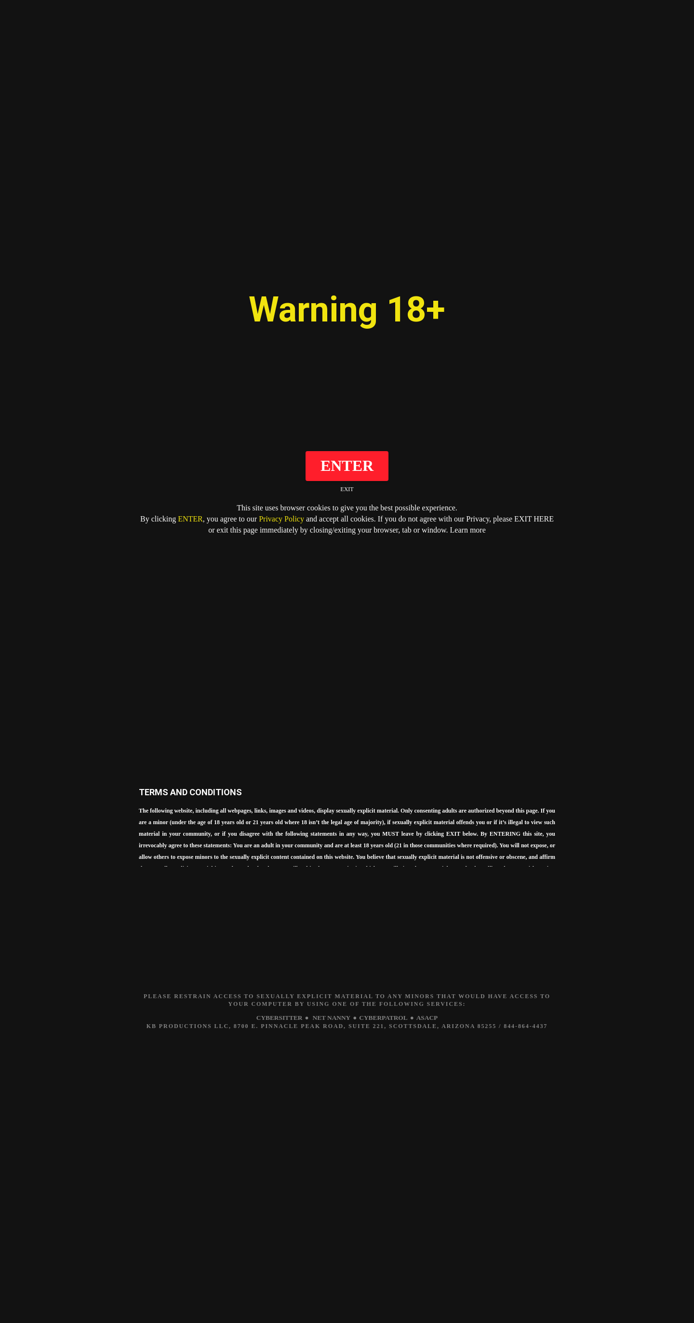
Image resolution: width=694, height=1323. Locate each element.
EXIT (346, 489)
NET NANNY (331, 1017)
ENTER (190, 519)
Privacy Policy (281, 519)
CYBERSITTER (276, 1017)
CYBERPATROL (385, 1017)
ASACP (430, 1017)
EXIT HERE (534, 519)
